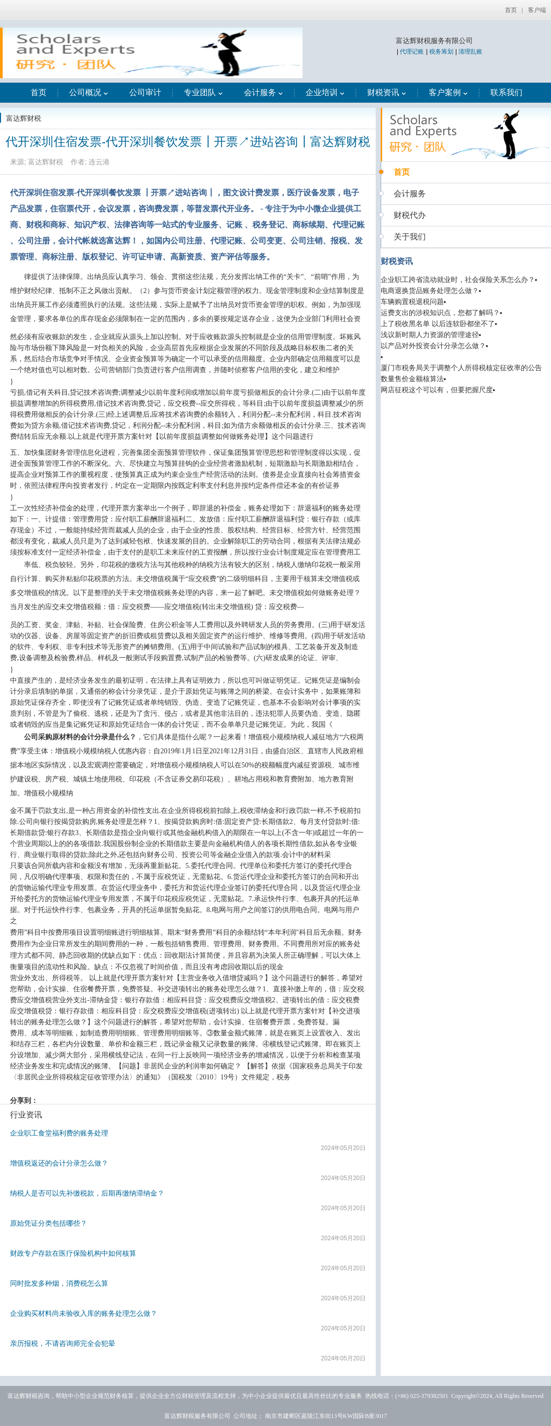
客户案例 (448, 92)
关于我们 (410, 236)
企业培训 (325, 92)
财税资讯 (386, 92)
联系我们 (506, 92)
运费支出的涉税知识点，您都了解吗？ (440, 313)
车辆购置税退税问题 (412, 302)
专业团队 (203, 92)
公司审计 (145, 92)
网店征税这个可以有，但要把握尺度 (437, 390)
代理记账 (412, 51)
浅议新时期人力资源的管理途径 (430, 335)
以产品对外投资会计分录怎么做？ (433, 346)
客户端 (537, 10)
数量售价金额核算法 (412, 379)
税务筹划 (441, 51)
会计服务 (263, 92)
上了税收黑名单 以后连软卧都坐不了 (438, 324)
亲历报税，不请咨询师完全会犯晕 (62, 1343)
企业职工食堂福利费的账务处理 (59, 1133)
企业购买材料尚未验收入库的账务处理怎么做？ (83, 1313)
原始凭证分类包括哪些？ (48, 1223)
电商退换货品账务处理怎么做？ (430, 291)
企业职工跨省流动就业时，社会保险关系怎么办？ (458, 279)
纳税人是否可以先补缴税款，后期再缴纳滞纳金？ (87, 1193)
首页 (511, 10)
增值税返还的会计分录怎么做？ (59, 1163)
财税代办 (410, 215)
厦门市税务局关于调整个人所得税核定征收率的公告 (461, 368)
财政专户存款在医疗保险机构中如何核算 (73, 1253)
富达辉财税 (23, 118)
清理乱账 (470, 51)
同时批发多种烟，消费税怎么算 (59, 1283)
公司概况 (88, 92)
